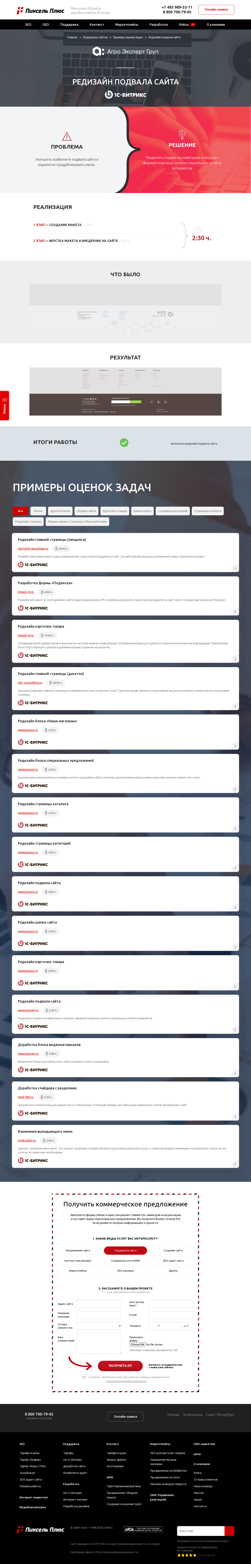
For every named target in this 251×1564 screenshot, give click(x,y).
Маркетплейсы (160, 1444)
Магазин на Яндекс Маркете (168, 1484)
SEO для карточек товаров (167, 1453)
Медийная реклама (32, 1507)
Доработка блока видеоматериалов (49, 1045)
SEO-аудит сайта (31, 1479)
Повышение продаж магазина (163, 1462)
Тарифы (68, 1453)
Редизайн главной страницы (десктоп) (51, 674)
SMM (109, 1477)
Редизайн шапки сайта (37, 922)
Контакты (200, 1506)
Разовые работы (30, 1486)
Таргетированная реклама (124, 1486)
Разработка (71, 1484)
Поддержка (71, 1444)
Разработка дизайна (76, 1506)
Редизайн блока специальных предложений (56, 760)
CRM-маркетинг (204, 1444)
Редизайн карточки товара (41, 626)
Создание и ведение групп (124, 1504)
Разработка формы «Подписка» (45, 583)
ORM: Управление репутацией (162, 1497)
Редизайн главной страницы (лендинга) (52, 539)
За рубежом (27, 1472)
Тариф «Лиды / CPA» (33, 1466)
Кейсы (198, 1472)
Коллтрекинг (115, 1466)
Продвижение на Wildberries (168, 1470)
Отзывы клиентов (206, 1479)
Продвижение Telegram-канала (122, 1495)
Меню (4, 409)
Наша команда (203, 1486)
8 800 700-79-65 (177, 12)
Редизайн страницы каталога (43, 804)
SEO (22, 1444)
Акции (198, 1499)
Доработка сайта (74, 1466)
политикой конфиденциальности (126, 1381)
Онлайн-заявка (216, 9)
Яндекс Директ (117, 1459)
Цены (197, 1454)
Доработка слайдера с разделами (47, 1088)
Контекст (112, 1444)
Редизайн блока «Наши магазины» (47, 721)
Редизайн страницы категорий (44, 843)
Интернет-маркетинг (33, 1497)
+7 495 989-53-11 (177, 7)
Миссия (199, 1492)
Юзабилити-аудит (75, 1472)
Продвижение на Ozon (165, 1477)
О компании (202, 1464)
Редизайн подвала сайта (39, 883)
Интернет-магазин (75, 1499)
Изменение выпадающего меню (45, 1131)
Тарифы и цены (29, 1453)
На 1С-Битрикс (72, 1459)
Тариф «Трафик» (30, 1459)
